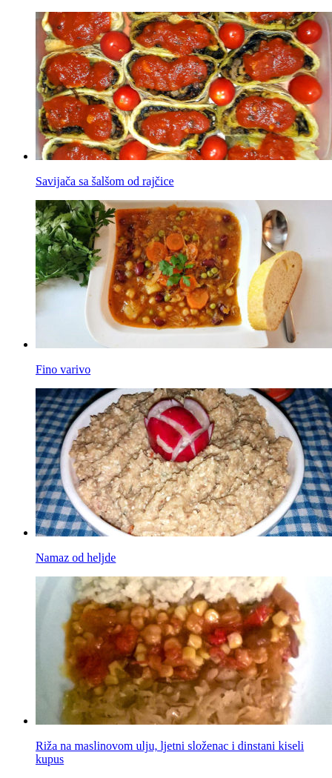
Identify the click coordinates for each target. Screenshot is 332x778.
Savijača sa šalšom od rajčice (105, 181)
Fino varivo (63, 369)
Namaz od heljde (76, 557)
